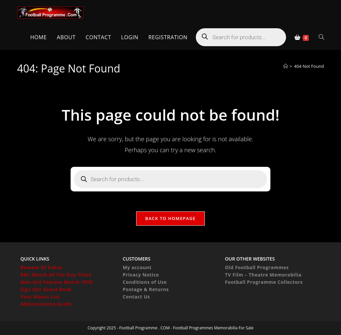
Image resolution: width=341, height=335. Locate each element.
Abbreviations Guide (46, 304)
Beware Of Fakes (41, 267)
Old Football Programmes (257, 267)
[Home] (285, 66)
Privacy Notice (141, 275)
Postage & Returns (146, 289)
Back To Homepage (170, 218)
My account (137, 267)
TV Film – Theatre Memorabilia (263, 275)
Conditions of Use (145, 282)
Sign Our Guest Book (46, 289)
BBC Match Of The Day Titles (55, 275)
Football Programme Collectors (264, 282)
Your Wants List (40, 296)
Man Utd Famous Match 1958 (56, 282)
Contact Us (136, 296)
